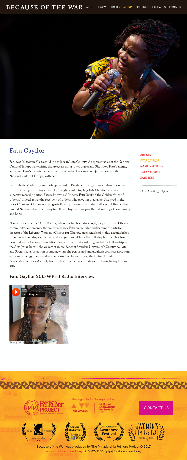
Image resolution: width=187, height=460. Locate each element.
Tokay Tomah (150, 172)
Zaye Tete (147, 177)
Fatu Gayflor (150, 160)
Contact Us (156, 408)
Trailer (115, 7)
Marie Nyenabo (151, 166)
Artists (128, 7)
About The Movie (97, 7)
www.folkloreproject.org (64, 451)
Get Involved (172, 7)
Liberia (156, 7)
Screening (142, 7)
